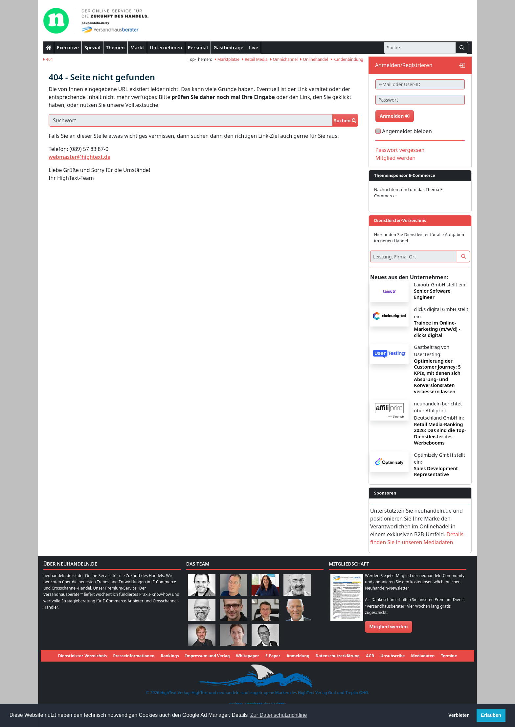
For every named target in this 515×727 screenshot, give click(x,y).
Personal (198, 47)
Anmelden (395, 116)
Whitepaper (247, 656)
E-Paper (272, 656)
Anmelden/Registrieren (403, 65)
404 (48, 59)
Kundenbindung (347, 59)
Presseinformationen (133, 656)
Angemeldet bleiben (407, 131)
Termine (449, 656)
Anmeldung (297, 656)
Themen (115, 47)
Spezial (92, 47)
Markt (137, 47)
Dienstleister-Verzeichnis (82, 656)
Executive (68, 47)
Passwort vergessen (400, 150)
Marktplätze (227, 59)
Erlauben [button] (491, 715)
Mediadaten (423, 656)
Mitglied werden (395, 157)
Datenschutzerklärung (338, 656)
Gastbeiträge (228, 47)
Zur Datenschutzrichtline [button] (278, 715)
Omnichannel (284, 59)
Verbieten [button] (459, 715)
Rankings (170, 656)
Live (253, 47)
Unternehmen (166, 47)
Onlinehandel (314, 59)
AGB (370, 656)
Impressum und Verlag (207, 656)
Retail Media (255, 59)
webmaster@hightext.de (79, 156)
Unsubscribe (392, 656)
